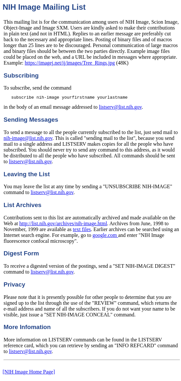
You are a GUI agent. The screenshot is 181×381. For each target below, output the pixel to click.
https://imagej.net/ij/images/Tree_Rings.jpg (70, 63)
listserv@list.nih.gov (120, 108)
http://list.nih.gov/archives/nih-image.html (63, 224)
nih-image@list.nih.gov (28, 139)
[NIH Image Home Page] (29, 372)
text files (82, 230)
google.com (105, 236)
